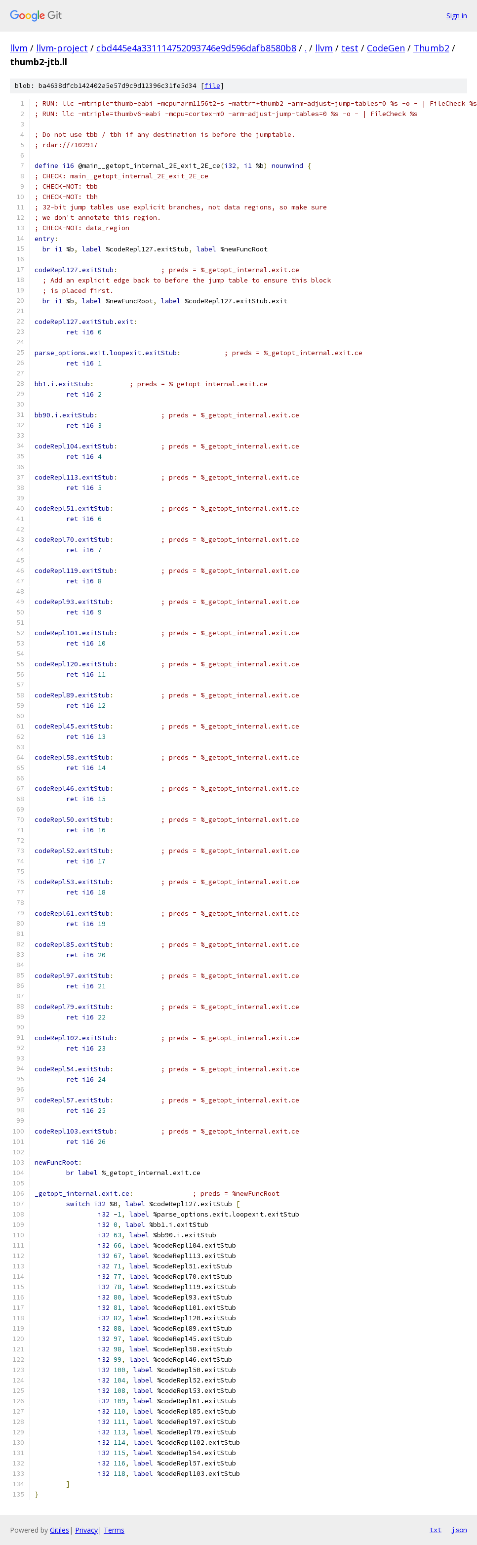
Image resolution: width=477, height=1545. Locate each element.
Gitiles (59, 1530)
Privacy (86, 1530)
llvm (19, 48)
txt (435, 1529)
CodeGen (386, 48)
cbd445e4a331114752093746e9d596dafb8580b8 (196, 48)
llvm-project (62, 48)
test (349, 48)
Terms (114, 1530)
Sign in (456, 15)
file (212, 85)
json (459, 1529)
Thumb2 (431, 48)
